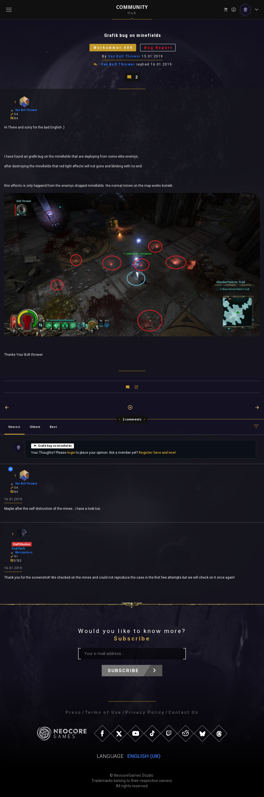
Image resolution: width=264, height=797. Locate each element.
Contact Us (183, 712)
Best (53, 427)
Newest (14, 427)
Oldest (35, 427)
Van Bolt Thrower (124, 56)
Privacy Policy (145, 712)
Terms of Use (103, 712)
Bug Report (158, 48)
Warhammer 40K (113, 48)
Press (73, 712)
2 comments (132, 419)
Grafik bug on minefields (52, 445)
